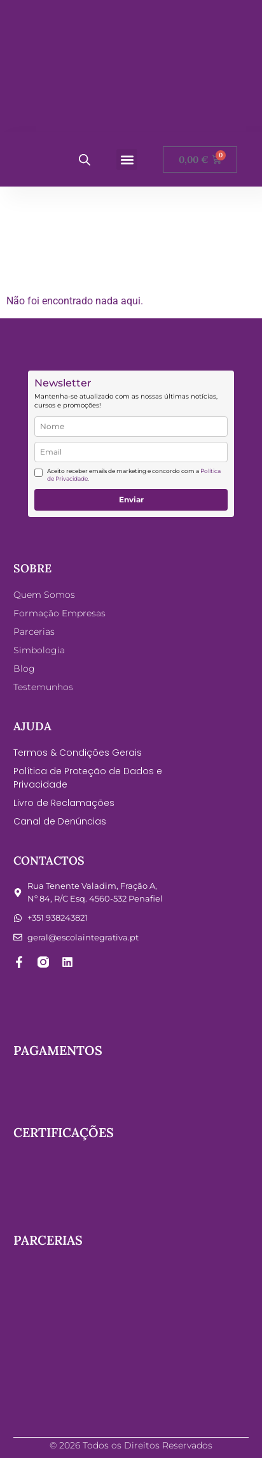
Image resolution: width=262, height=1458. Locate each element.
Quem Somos (44, 594)
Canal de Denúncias (59, 821)
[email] (131, 452)
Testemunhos (43, 687)
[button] (126, 159)
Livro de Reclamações (63, 802)
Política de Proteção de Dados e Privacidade (87, 778)
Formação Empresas (59, 613)
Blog (24, 668)
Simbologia (39, 650)
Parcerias (34, 631)
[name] (131, 426)
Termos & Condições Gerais (77, 752)
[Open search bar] (84, 160)
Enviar (131, 499)
